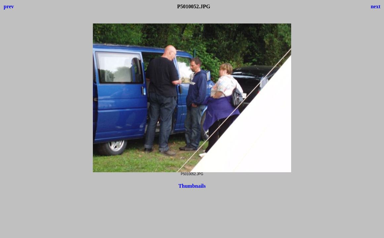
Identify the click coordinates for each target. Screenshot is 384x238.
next (375, 6)
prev (9, 6)
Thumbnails (192, 186)
